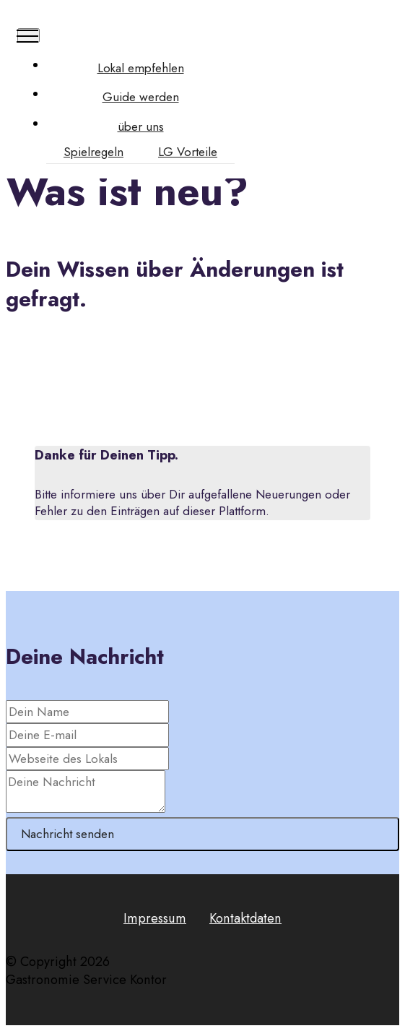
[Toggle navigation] (28, 35)
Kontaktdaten (245, 918)
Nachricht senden (67, 833)
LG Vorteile (187, 151)
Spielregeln (93, 151)
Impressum (154, 918)
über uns (141, 126)
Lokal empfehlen (140, 68)
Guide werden (141, 97)
